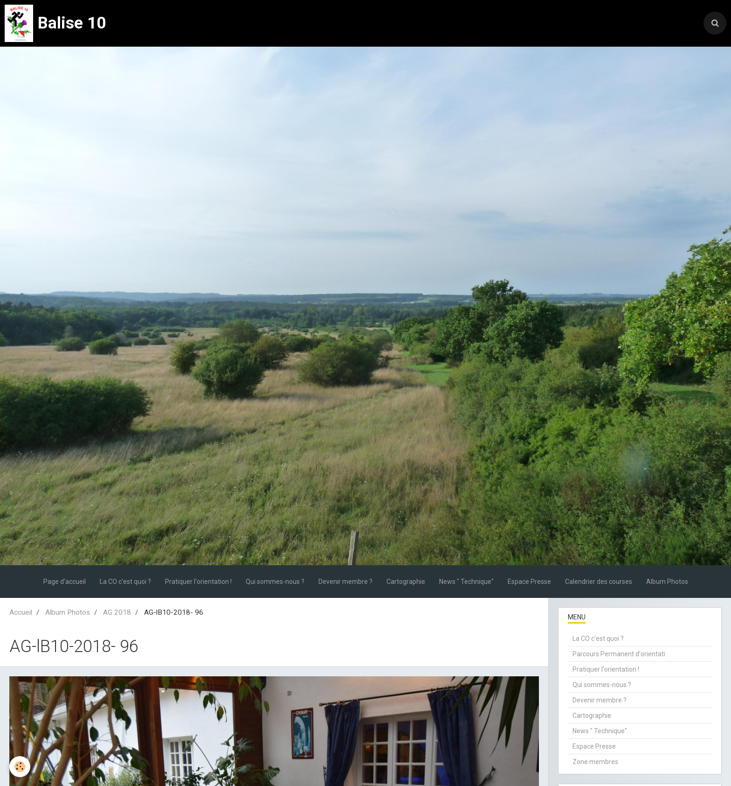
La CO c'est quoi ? (125, 581)
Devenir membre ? (345, 581)
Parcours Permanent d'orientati (618, 654)
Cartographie (405, 581)
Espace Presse (529, 581)
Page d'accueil (64, 581)
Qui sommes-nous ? (275, 581)
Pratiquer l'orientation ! (198, 581)
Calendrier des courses (598, 581)
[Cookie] (19, 766)
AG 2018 (117, 612)
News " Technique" (466, 581)
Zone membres (595, 761)
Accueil (20, 612)
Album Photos (667, 581)
